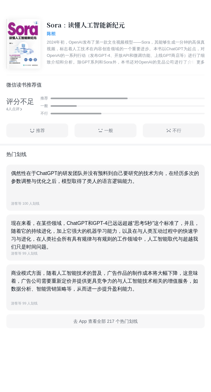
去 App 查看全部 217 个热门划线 (105, 321)
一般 (105, 130)
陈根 (51, 34)
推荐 (37, 130)
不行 (173, 130)
